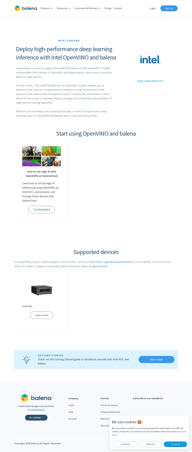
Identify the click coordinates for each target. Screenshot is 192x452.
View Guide (156, 359)
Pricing (107, 8)
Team (71, 408)
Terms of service (109, 408)
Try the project (41, 209)
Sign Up (169, 8)
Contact (118, 8)
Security (105, 428)
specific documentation (118, 262)
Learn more (41, 315)
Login (153, 8)
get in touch (100, 266)
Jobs (70, 414)
